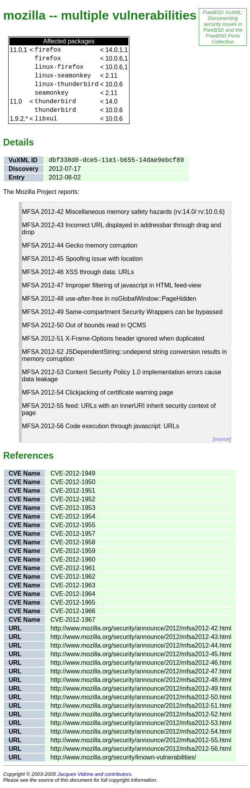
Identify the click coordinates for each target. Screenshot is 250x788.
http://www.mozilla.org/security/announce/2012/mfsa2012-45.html (140, 654)
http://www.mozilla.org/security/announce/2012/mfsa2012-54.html (140, 731)
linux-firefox (59, 67)
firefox (48, 50)
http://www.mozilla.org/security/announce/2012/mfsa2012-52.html (140, 714)
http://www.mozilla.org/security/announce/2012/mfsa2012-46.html (140, 662)
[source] (222, 439)
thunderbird (55, 101)
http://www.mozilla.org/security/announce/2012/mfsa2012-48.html (140, 680)
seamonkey (51, 93)
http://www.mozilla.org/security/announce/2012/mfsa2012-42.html (140, 628)
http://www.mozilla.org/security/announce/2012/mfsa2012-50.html (140, 697)
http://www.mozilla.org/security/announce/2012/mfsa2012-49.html (140, 688)
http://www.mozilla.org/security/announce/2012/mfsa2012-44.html (140, 645)
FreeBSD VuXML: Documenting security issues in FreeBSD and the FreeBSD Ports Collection (223, 27)
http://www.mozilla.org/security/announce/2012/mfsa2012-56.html (140, 748)
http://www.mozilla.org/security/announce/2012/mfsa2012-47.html (140, 671)
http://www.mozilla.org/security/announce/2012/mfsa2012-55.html (140, 740)
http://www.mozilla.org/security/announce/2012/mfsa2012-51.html (140, 705)
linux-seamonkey (63, 75)
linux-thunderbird (67, 84)
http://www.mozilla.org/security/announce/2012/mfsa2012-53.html (140, 723)
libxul (46, 118)
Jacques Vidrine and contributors (94, 774)
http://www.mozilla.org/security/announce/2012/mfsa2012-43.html (140, 637)
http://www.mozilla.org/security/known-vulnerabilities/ (123, 757)
